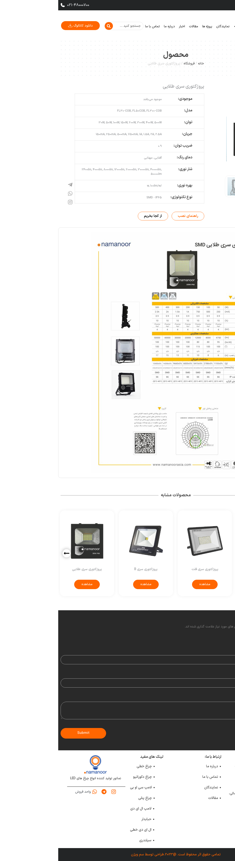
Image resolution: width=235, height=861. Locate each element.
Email (228, 675)
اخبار (124, 26)
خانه (202, 26)
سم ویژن (79, 854)
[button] (8, 553)
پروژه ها (149, 26)
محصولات (185, 27)
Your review (222, 698)
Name (227, 651)
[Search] (50, 26)
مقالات (135, 26)
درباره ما (111, 26)
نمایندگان (164, 26)
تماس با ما (94, 26)
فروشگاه (130, 63)
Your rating (223, 637)
